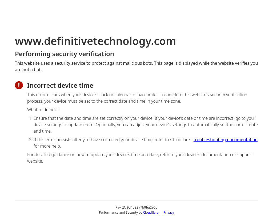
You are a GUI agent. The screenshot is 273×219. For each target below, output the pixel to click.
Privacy (168, 212)
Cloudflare (151, 212)
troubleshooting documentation (226, 140)
